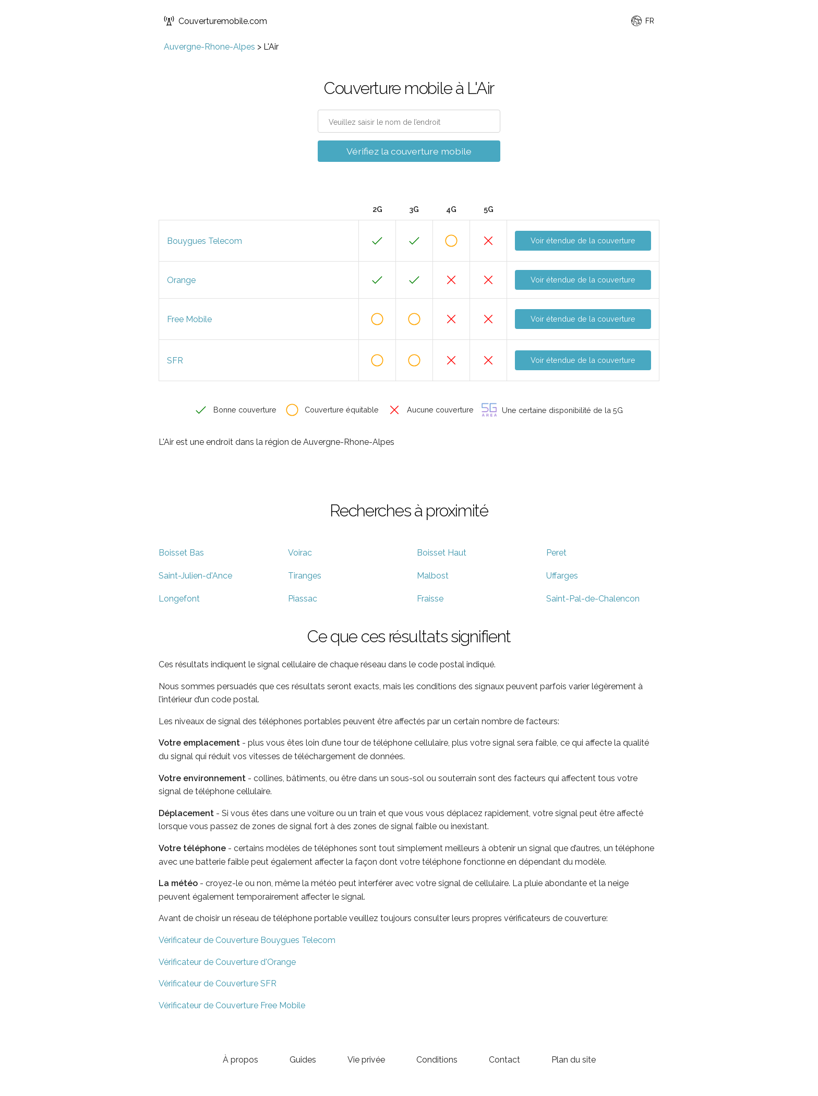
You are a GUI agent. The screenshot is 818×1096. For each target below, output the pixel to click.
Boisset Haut (441, 553)
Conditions (437, 1060)
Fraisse (430, 599)
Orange (181, 280)
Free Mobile (189, 319)
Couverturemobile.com (215, 21)
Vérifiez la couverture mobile (409, 151)
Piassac (302, 599)
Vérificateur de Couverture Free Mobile (232, 1005)
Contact (504, 1060)
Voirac (300, 553)
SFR (175, 361)
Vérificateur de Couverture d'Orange (227, 962)
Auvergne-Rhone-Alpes (209, 47)
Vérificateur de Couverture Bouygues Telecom (247, 940)
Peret (556, 553)
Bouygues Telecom (204, 241)
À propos (240, 1060)
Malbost (433, 576)
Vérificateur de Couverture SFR (217, 983)
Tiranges (304, 576)
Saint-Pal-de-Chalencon (593, 599)
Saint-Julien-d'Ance (195, 576)
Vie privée (366, 1060)
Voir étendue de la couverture (583, 240)
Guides (303, 1060)
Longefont (179, 599)
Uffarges (562, 576)
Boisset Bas (181, 553)
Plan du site (573, 1060)
